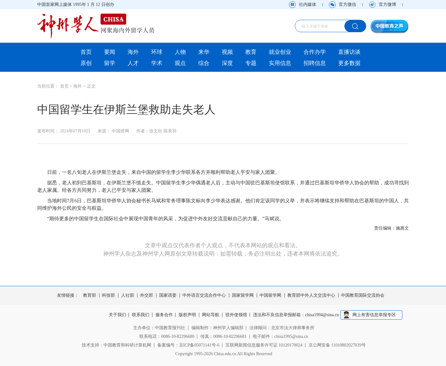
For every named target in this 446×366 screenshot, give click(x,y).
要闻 (109, 52)
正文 (91, 86)
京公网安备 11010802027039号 (337, 345)
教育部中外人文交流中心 (311, 295)
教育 (250, 52)
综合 (203, 63)
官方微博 (387, 4)
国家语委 (168, 295)
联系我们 (140, 315)
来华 (203, 52)
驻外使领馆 (236, 315)
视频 (227, 52)
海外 (133, 52)
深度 (227, 63)
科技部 (108, 295)
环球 (156, 52)
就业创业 (280, 52)
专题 (250, 63)
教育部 (89, 295)
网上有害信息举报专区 (374, 314)
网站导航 (211, 315)
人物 (180, 52)
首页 (86, 52)
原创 (86, 63)
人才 (133, 63)
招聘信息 (315, 63)
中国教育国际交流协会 (362, 295)
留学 (109, 63)
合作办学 (315, 52)
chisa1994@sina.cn (322, 315)
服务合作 (164, 315)
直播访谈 (349, 52)
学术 (156, 63)
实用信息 (280, 63)
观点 (180, 63)
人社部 (127, 295)
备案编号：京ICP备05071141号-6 (188, 345)
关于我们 (117, 315)
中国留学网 (270, 295)
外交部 (146, 295)
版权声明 (187, 315)
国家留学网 (243, 295)
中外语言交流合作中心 (204, 295)
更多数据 (349, 63)
